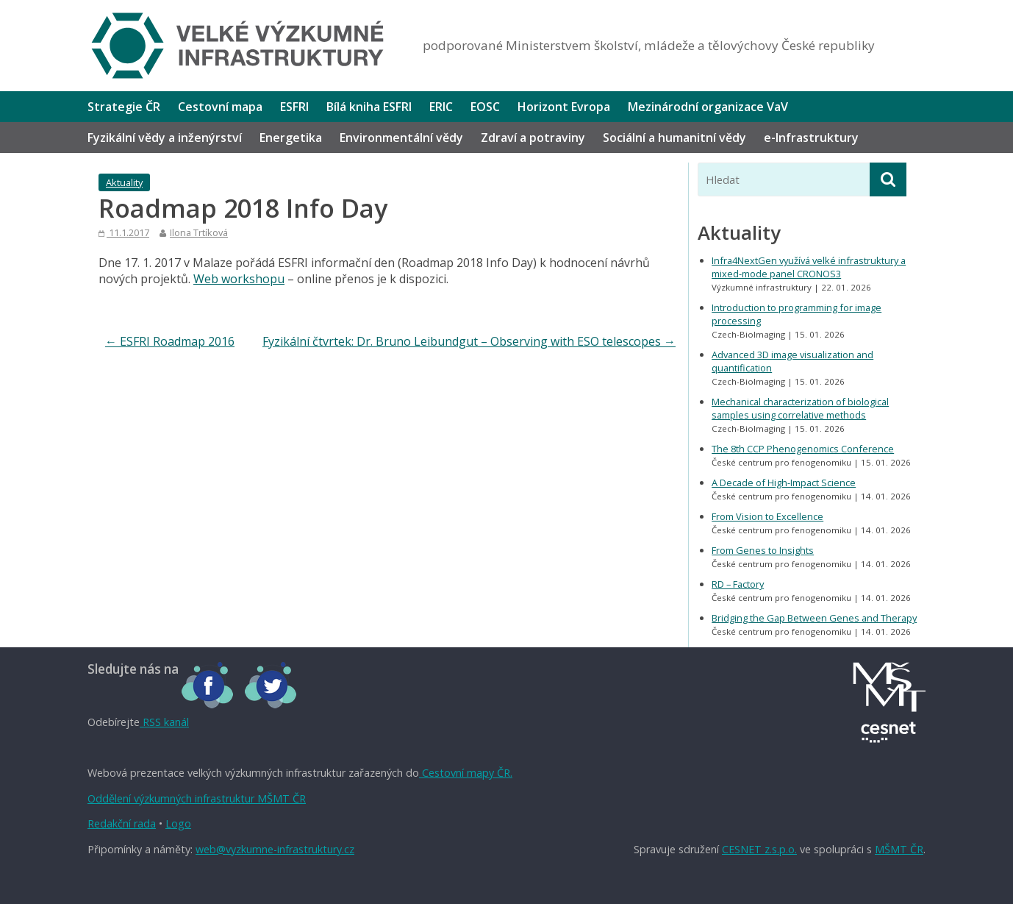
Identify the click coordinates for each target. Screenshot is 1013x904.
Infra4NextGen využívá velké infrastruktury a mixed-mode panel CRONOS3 (809, 267)
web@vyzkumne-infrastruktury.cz (275, 849)
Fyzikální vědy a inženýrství (164, 137)
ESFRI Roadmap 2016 (170, 341)
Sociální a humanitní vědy (674, 137)
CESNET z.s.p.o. (759, 849)
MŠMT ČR (899, 849)
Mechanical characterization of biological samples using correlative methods (800, 408)
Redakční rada (121, 823)
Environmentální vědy (401, 137)
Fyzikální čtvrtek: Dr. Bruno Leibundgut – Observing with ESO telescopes (469, 341)
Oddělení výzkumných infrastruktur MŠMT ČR (196, 798)
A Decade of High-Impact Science (784, 482)
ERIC (441, 107)
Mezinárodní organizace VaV (708, 107)
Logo (178, 823)
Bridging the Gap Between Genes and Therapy (814, 617)
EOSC (485, 107)
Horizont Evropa (564, 107)
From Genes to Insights (763, 550)
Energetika (290, 137)
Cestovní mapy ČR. (465, 773)
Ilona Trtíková (199, 232)
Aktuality (124, 182)
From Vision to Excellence (767, 516)
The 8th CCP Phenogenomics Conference (803, 448)
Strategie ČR (123, 107)
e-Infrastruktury (811, 137)
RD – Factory (738, 584)
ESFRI (294, 107)
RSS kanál (164, 722)
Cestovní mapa (220, 107)
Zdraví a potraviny (533, 137)
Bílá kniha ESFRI (369, 107)
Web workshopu (238, 279)
